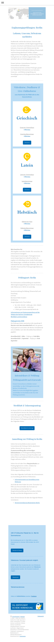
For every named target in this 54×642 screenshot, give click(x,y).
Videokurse (15, 577)
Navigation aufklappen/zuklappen (27, 2)
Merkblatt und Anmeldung (19, 317)
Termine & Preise (17, 550)
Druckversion (15, 616)
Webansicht (41, 616)
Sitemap (22, 616)
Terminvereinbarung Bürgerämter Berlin (27, 503)
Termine (27, 142)
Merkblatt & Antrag (27, 428)
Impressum (23, 636)
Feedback (34, 596)
